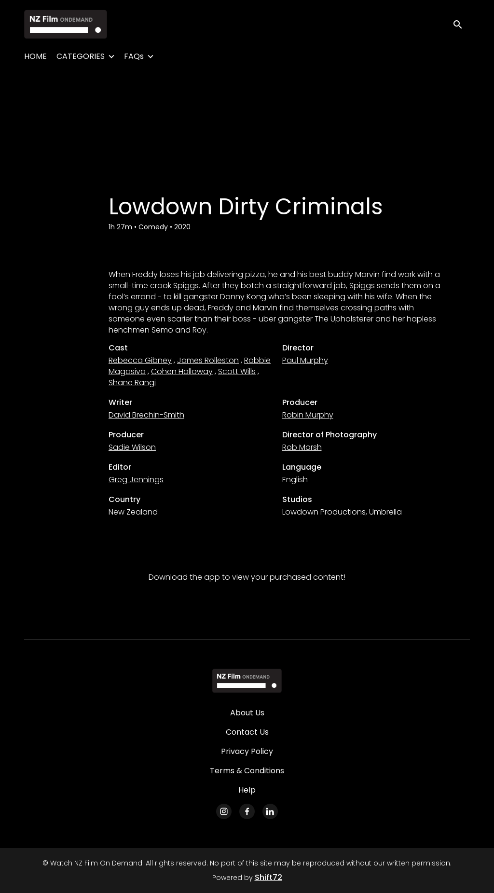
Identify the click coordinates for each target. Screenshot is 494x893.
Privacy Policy (247, 751)
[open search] (461, 24)
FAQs (134, 56)
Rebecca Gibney (140, 360)
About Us (247, 712)
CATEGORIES (80, 56)
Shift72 (268, 877)
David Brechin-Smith (146, 414)
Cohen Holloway (182, 371)
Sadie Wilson (132, 447)
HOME (35, 56)
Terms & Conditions (247, 770)
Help (247, 789)
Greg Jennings (136, 479)
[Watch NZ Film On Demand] (246, 681)
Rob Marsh (302, 447)
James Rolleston (208, 360)
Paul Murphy (305, 360)
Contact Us (247, 732)
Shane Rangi (132, 382)
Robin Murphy (307, 414)
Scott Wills (237, 371)
